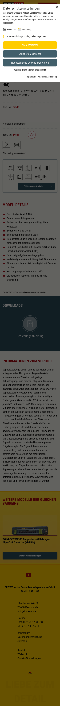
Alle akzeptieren (30, 44)
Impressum (31, 76)
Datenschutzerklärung (47, 76)
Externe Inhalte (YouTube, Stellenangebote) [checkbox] (26, 36)
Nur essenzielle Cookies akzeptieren (30, 62)
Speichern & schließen (30, 53)
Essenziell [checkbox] (11, 29)
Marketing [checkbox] (26, 29)
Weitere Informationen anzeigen (30, 70)
